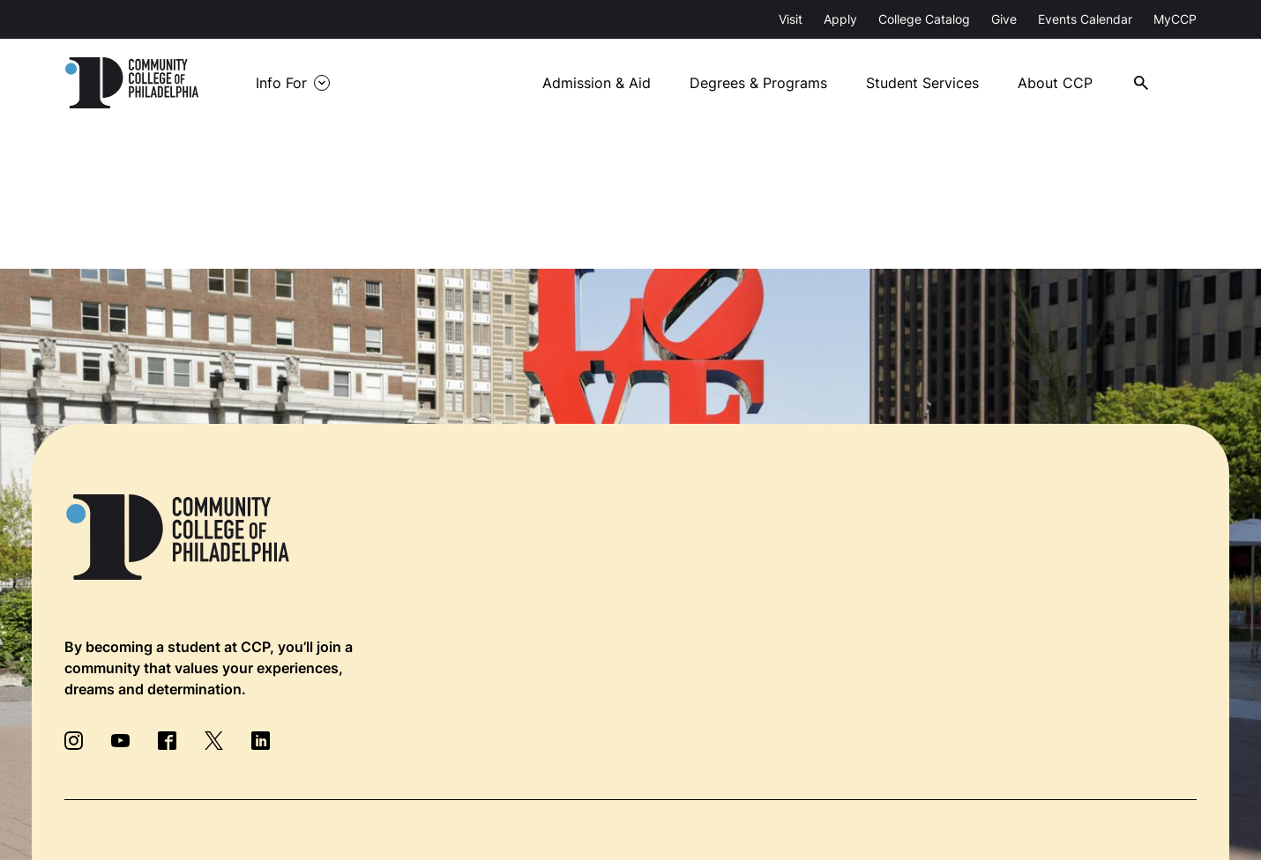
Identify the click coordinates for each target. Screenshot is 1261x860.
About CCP (1055, 83)
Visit (790, 18)
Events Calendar (1085, 18)
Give (1004, 18)
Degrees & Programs (758, 83)
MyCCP (1175, 18)
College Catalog (924, 18)
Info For (281, 83)
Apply (840, 18)
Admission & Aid (596, 83)
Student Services (922, 83)
